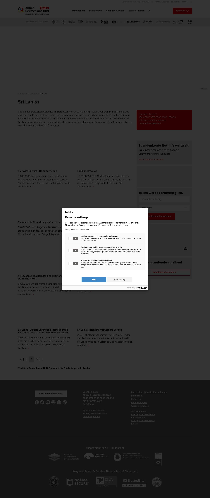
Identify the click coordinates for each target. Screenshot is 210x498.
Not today (119, 279)
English (69, 212)
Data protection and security (77, 230)
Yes (94, 279)
